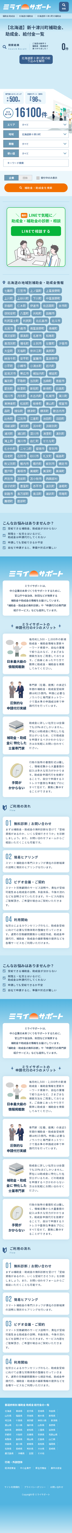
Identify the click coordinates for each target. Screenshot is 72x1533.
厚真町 (24, 336)
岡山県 (30, 1439)
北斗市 (56, 321)
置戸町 (8, 471)
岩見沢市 (10, 373)
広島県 (41, 1439)
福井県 (30, 1425)
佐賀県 (8, 1448)
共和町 (37, 313)
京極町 (8, 305)
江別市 (21, 418)
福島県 (19, 1415)
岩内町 (50, 366)
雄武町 (50, 493)
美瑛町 (60, 471)
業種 (11, 144)
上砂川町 (23, 298)
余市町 (63, 305)
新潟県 (54, 1420)
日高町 (60, 388)
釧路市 (8, 493)
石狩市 (21, 456)
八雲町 (24, 313)
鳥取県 (8, 1439)
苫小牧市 (36, 478)
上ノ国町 (36, 290)
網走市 (63, 463)
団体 (25, 178)
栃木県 (41, 1415)
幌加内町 (38, 373)
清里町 (47, 433)
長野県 (52, 1425)
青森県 (19, 1410)
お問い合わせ (56, 1486)
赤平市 (37, 486)
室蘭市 (37, 358)
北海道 (8, 1410)
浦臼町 (21, 433)
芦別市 (8, 478)
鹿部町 (21, 501)
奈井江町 (36, 351)
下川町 (37, 298)
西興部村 (51, 478)
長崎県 (19, 1448)
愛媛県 (30, 1443)
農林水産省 (56, 1467)
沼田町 (60, 418)
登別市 (53, 448)
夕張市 (63, 343)
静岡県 (19, 1429)
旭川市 (8, 396)
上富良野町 (53, 290)
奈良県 (41, 1434)
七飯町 (8, 290)
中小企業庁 (25, 1467)
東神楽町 (10, 403)
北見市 (8, 328)
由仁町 (34, 441)
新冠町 (34, 388)
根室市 (63, 403)
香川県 (19, 1443)
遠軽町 (63, 486)
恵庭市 (60, 381)
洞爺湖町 (10, 426)
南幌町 (53, 328)
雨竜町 (63, 493)
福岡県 (52, 1443)
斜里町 (21, 388)
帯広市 (24, 373)
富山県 (8, 1425)
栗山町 (50, 403)
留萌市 (40, 448)
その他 (41, 1453)
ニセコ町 (26, 448)
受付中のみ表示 (49, 177)
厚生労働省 (40, 1467)
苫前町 (21, 478)
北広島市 (41, 321)
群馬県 (52, 1415)
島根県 (19, 1439)
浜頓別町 (51, 426)
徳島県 (8, 1443)
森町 (7, 411)
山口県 (52, 1439)
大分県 (41, 1448)
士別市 (37, 343)
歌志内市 (58, 411)
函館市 (50, 313)
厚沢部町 (10, 336)
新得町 (47, 388)
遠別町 (50, 486)
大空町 (8, 351)
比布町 (8, 418)
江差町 (34, 418)
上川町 (8, 298)
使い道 (11, 153)
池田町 (47, 418)
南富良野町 (37, 328)
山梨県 (41, 1425)
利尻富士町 (11, 321)
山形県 (8, 1415)
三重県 (41, 1429)
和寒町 (50, 336)
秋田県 (52, 1410)
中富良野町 (53, 298)
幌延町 (53, 373)
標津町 (31, 411)
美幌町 (34, 471)
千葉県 (19, 1420)
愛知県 (30, 1429)
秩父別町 (10, 463)
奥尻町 (50, 351)
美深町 (47, 471)
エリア (11, 124)
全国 (31, 1453)
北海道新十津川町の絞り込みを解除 (36, 59)
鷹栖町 (8, 501)
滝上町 (8, 441)
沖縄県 (21, 1453)
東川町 (63, 396)
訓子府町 (10, 486)
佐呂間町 (49, 305)
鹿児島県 (9, 1453)
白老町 (8, 456)
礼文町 (47, 456)
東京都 (30, 1420)
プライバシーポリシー (35, 1486)
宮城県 (41, 1410)
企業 (11, 178)
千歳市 (21, 328)
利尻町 (27, 321)
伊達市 (34, 305)
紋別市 (50, 463)
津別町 (24, 426)
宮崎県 (52, 1448)
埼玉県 (8, 1420)
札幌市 (50, 396)
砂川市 (34, 456)
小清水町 (36, 366)
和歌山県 (53, 1434)
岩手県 (30, 1410)
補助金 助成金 (9, 15)
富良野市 (51, 358)
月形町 (21, 396)
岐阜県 (8, 1429)
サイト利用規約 (12, 1486)
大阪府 (19, 1434)
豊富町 (24, 486)
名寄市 (37, 336)
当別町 (34, 381)
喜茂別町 (10, 343)
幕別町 (8, 381)
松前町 (24, 403)
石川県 (19, 1425)
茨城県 (30, 1415)
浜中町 (37, 426)
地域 (11, 134)
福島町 (60, 456)
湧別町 (60, 433)
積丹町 (37, 463)
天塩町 (21, 351)
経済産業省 (10, 1467)
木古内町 (36, 396)
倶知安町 (10, 313)
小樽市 (21, 366)
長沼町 (37, 493)
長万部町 (23, 493)
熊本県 (30, 1448)
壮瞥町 (50, 343)
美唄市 (21, 471)
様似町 (18, 411)
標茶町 (44, 411)
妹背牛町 (10, 358)
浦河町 (8, 433)
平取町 (21, 381)
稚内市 (24, 463)
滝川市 (21, 441)
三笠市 (21, 290)
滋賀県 (52, 1429)
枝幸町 (37, 403)
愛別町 (8, 388)
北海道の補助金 (26, 15)
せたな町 (49, 441)
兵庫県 (30, 1434)
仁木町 (21, 305)
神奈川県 (42, 1420)
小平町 (8, 366)
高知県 (41, 1443)
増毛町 (24, 343)
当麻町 (47, 381)
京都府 (8, 1434)
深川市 (34, 433)
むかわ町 (10, 448)
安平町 (24, 358)
